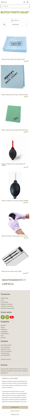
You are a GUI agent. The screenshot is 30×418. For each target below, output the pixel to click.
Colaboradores (5, 334)
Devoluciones (4, 302)
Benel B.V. (3, 338)
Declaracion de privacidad (7, 308)
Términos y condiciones (7, 306)
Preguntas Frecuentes (7, 304)
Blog (2, 336)
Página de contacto (6, 359)
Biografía (3, 326)
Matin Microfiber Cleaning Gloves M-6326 (14, 236)
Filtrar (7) (15, 20)
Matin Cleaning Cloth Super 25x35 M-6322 (14, 94)
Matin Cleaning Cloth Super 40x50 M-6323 (15, 130)
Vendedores (4, 330)
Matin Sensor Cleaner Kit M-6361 (12, 271)
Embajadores (4, 332)
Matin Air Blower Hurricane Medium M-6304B (14, 164)
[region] (15, 392)
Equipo (2, 328)
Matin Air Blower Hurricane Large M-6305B (15, 200)
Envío (2, 300)
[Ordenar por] (15, 24)
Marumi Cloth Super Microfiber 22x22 (13, 59)
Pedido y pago (4, 298)
